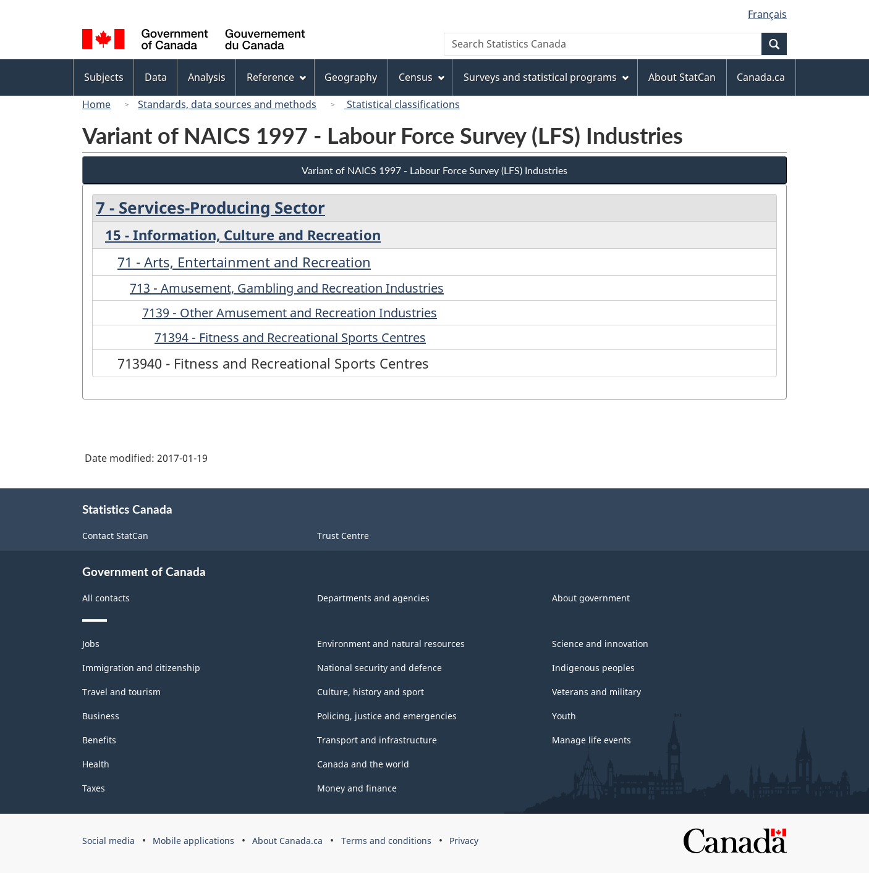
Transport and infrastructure (377, 740)
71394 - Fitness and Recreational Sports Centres (290, 337)
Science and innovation (600, 644)
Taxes (93, 788)
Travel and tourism (121, 692)
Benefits (99, 740)
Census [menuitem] (421, 77)
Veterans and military (596, 692)
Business (100, 716)
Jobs (91, 644)
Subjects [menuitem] (104, 77)
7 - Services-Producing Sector (210, 207)
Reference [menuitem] (276, 77)
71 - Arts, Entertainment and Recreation (244, 262)
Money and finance (357, 788)
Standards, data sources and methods (227, 104)
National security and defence (379, 668)
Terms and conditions (386, 840)
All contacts (106, 598)
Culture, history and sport (370, 692)
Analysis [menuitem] (207, 77)
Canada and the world (363, 764)
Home (96, 104)
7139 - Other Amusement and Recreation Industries (289, 312)
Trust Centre (343, 535)
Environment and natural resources (391, 644)
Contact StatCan (115, 535)
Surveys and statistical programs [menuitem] (546, 77)
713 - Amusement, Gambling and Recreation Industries (287, 288)
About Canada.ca (287, 840)
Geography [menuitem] (350, 77)
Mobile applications (193, 840)
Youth (564, 716)
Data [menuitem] (156, 77)
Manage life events (591, 740)
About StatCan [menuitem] (682, 77)
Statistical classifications (402, 104)
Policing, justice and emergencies (387, 716)
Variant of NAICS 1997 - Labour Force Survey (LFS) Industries (434, 170)
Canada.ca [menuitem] (761, 77)
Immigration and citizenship (141, 668)
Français (767, 14)
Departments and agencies (373, 598)
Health (95, 764)
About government (591, 598)
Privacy (463, 840)
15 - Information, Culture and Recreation (243, 234)
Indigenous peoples (593, 668)
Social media (108, 840)
